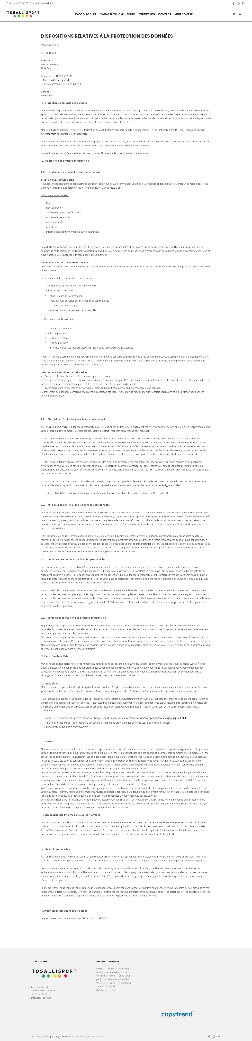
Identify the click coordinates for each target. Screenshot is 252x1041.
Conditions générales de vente (89, 1036)
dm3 (69, 1036)
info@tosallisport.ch (47, 3)
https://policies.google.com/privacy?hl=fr (66, 726)
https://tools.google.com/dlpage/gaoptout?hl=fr (161, 717)
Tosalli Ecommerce (40, 1036)
